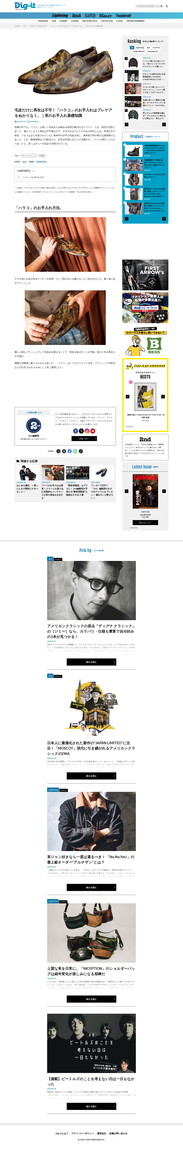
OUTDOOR (107, 21)
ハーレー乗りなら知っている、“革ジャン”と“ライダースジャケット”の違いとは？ (154, 64)
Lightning (140, 47)
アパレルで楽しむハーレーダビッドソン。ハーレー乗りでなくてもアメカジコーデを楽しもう (154, 90)
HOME (17, 26)
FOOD (119, 21)
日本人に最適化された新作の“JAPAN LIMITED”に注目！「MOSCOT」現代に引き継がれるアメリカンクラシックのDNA (91, 748)
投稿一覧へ (84, 438)
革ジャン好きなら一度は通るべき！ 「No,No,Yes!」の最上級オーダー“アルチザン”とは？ (90, 859)
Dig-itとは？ (62, 1133)
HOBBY (63, 21)
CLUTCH (156, 47)
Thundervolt (152, 51)
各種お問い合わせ (118, 1133)
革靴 (42, 156)
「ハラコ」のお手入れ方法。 (31, 177)
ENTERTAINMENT (136, 21)
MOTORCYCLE (90, 21)
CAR (54, 21)
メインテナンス (29, 156)
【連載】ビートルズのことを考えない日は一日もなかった (90, 1081)
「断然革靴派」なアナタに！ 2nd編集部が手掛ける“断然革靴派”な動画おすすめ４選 (77, 490)
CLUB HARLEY (138, 51)
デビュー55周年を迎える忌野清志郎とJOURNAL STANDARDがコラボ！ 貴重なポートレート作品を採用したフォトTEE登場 (154, 77)
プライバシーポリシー (82, 1133)
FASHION (43, 21)
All (132, 47)
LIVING (75, 21)
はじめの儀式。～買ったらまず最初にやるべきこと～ (27, 488)
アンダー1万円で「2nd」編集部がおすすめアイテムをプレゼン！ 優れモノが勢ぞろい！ (102, 491)
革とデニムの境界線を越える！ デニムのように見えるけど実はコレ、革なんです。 (154, 116)
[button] (126, 124)
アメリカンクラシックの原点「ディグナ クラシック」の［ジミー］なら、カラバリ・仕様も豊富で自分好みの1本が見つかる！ (91, 631)
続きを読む (91, 662)
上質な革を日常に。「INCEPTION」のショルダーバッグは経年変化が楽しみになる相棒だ (91, 971)
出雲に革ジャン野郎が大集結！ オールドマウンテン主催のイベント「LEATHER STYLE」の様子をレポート (154, 103)
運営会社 (101, 1133)
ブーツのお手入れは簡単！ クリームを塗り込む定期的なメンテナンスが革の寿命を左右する (52, 491)
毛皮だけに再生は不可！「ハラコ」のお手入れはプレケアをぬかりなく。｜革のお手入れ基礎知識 (66, 26)
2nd (24, 26)
